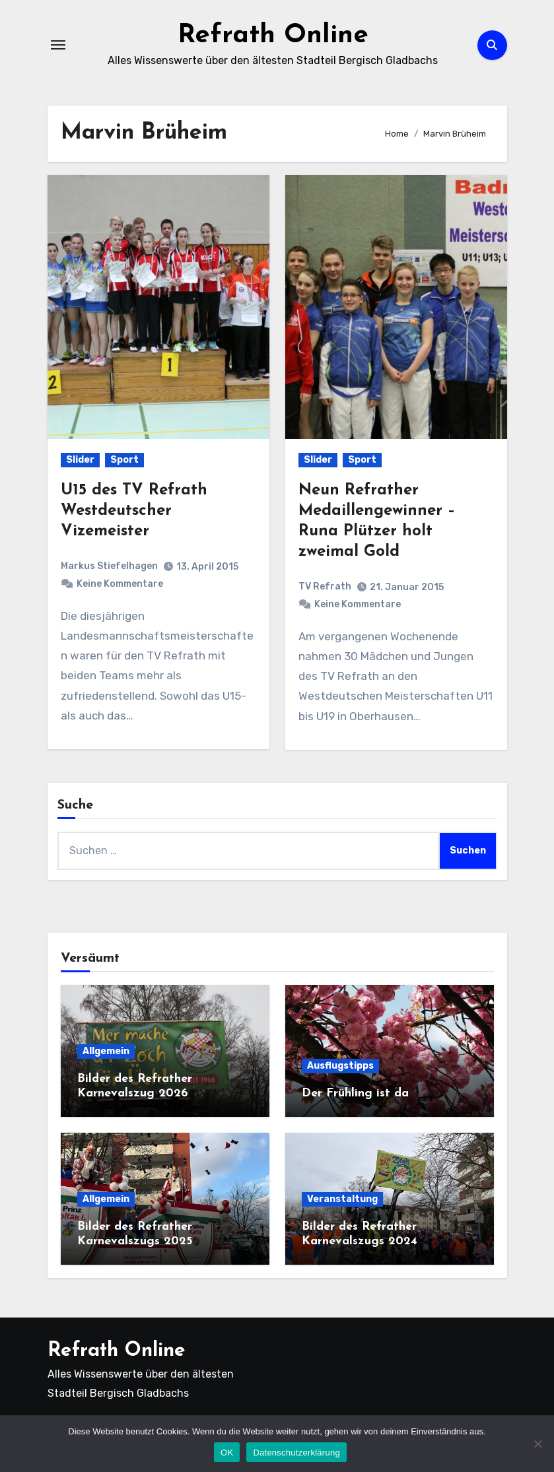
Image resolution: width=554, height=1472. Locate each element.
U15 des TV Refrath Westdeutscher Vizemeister (134, 511)
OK (227, 1452)
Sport (124, 459)
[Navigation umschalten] (58, 45)
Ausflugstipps (340, 1065)
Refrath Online (273, 35)
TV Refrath (324, 586)
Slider (80, 459)
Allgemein (106, 1051)
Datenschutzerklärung (296, 1452)
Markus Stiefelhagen (109, 566)
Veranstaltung (342, 1199)
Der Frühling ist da (355, 1093)
